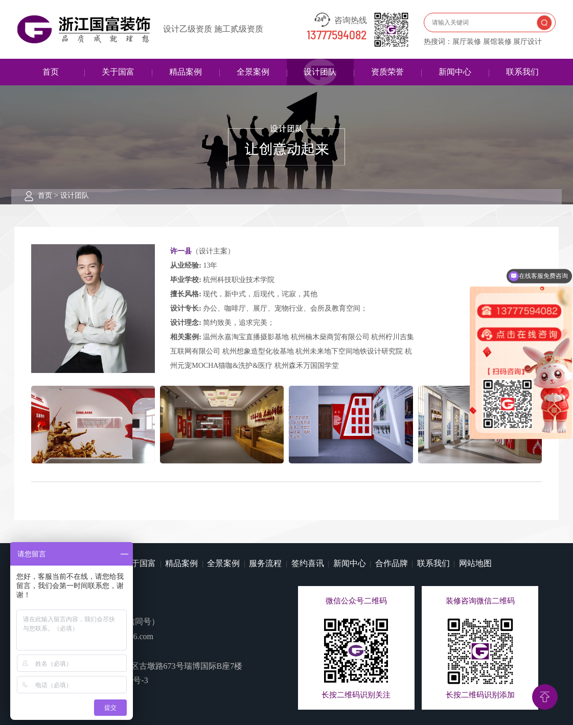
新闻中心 (455, 71)
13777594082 (337, 36)
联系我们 (522, 71)
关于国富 (118, 71)
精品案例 (185, 71)
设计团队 (320, 71)
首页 (50, 71)
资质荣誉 (387, 71)
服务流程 (265, 563)
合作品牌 (391, 563)
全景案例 (253, 71)
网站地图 (475, 563)
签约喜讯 (307, 563)
